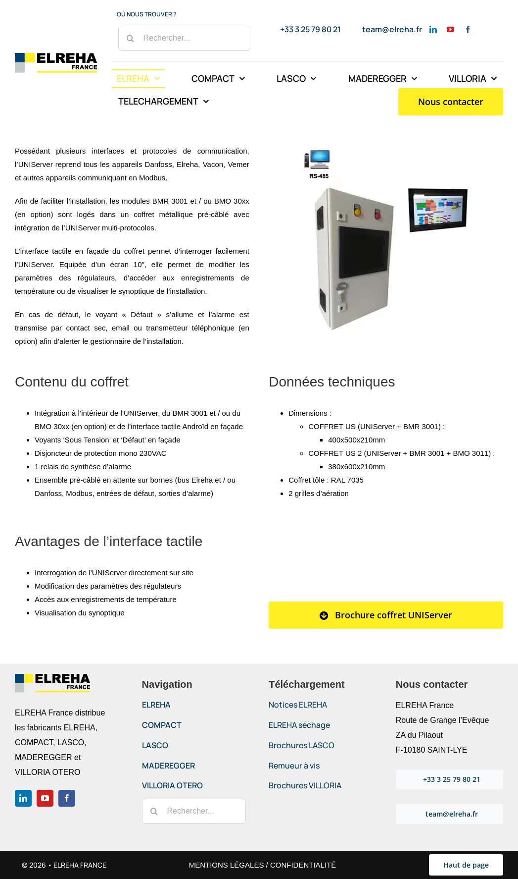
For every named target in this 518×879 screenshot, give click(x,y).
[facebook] (467, 29)
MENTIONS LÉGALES (226, 865)
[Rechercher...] (184, 38)
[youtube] (450, 29)
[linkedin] (433, 29)
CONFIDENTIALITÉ (303, 865)
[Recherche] (130, 38)
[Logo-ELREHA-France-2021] (56, 57)
